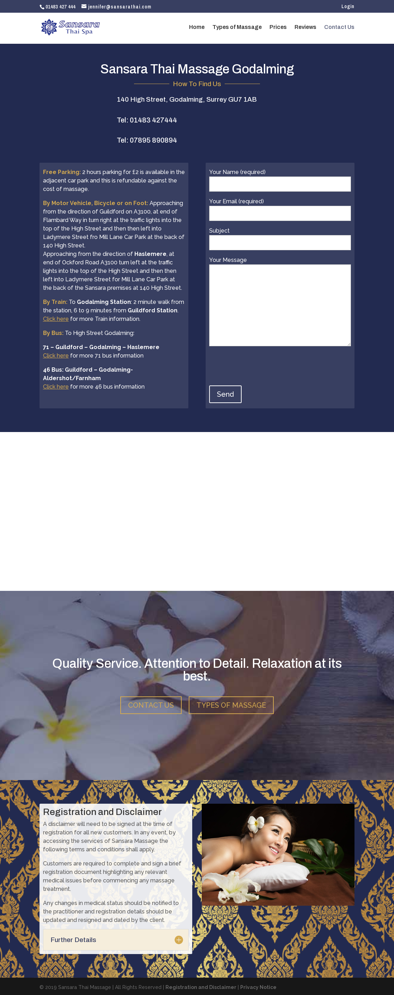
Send (225, 394)
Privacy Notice (258, 985)
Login (347, 7)
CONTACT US (151, 703)
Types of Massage (237, 27)
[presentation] (262, 368)
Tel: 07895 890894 (147, 140)
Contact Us (339, 27)
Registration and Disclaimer (200, 985)
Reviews (305, 27)
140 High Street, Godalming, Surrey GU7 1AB (187, 99)
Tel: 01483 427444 (147, 120)
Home (197, 27)
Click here (56, 319)
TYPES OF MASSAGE (231, 703)
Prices (278, 27)
